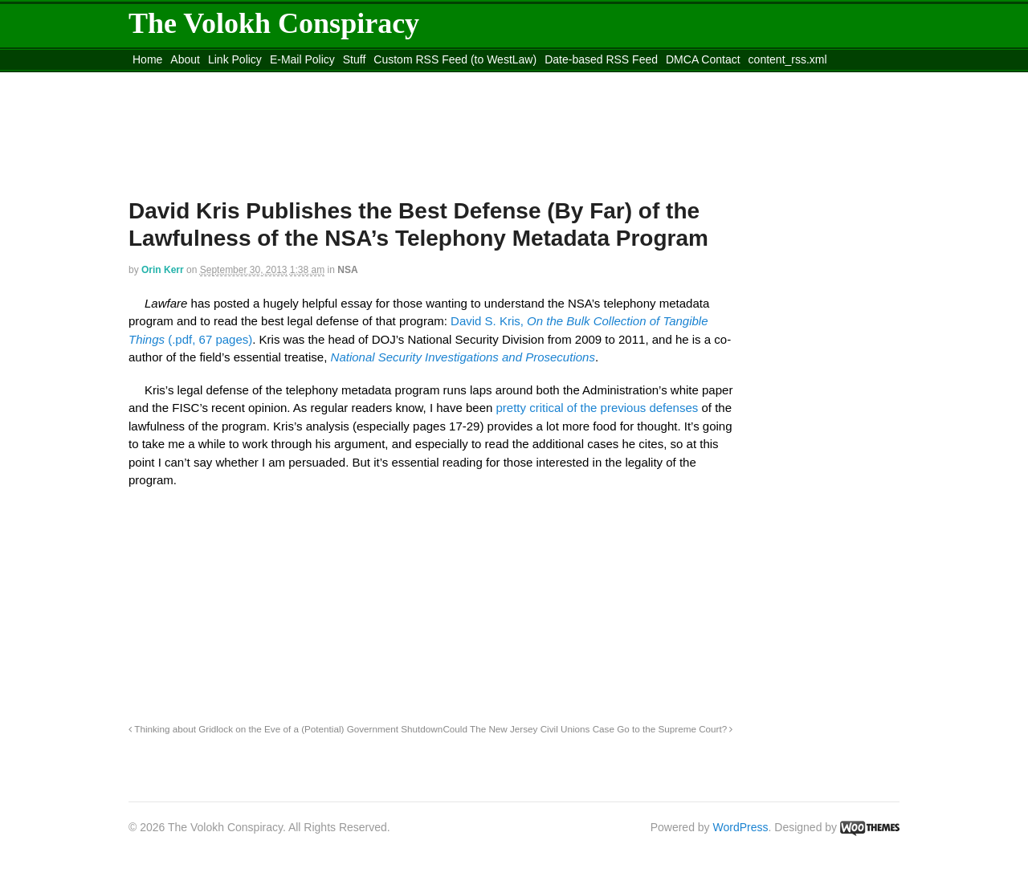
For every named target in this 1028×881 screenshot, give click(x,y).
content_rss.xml (788, 59)
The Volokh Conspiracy (273, 23)
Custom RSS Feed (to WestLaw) (454, 59)
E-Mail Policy (302, 59)
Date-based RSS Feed (601, 59)
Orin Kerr (162, 269)
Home (147, 59)
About (185, 59)
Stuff (354, 59)
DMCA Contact (703, 59)
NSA (347, 269)
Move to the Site (217, 79)
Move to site (361, 79)
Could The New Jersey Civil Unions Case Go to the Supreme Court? (587, 729)
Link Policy (235, 59)
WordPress (741, 827)
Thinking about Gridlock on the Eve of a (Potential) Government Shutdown (285, 729)
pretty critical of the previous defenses (597, 407)
